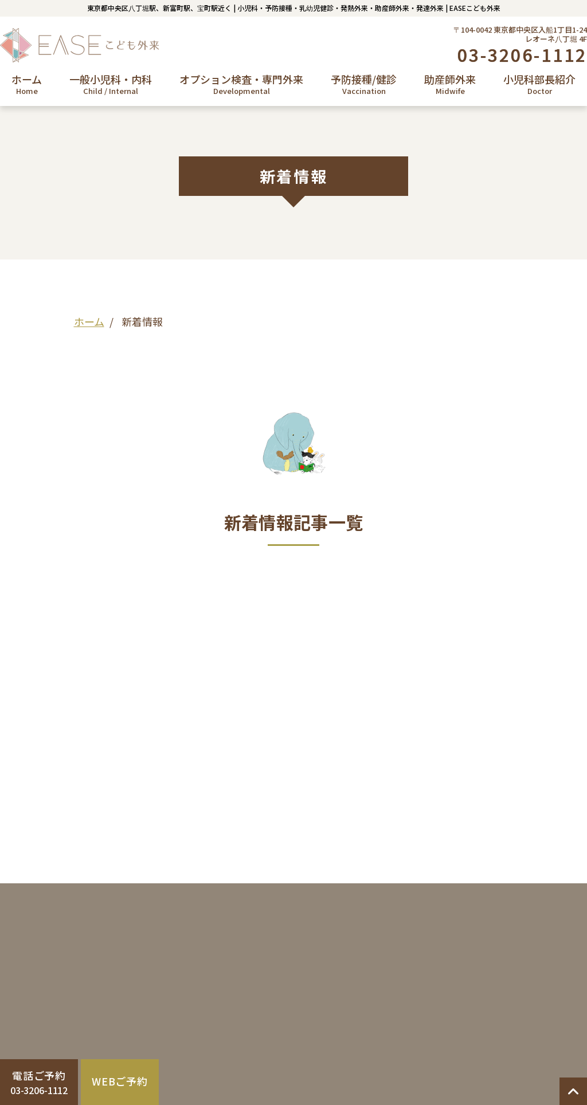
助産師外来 (450, 84)
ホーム (26, 84)
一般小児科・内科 (110, 84)
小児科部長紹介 (539, 84)
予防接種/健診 (364, 84)
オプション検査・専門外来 (241, 84)
